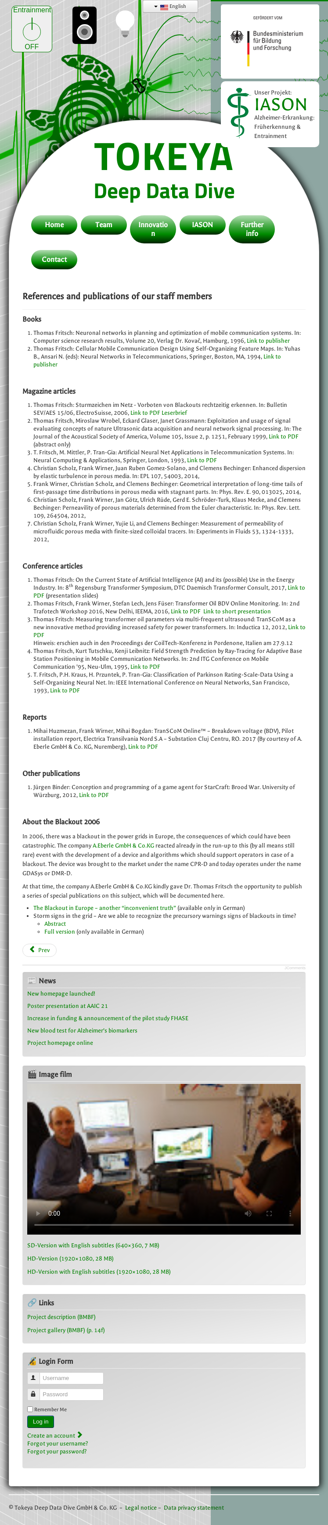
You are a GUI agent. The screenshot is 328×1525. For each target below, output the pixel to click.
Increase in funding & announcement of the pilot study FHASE (107, 1018)
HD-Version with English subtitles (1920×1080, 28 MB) (99, 1271)
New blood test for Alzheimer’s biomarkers (82, 1030)
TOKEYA (164, 155)
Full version (59, 931)
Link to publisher (268, 340)
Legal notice (141, 1507)
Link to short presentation (237, 611)
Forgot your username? (57, 1443)
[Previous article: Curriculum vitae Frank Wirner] (39, 950)
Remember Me (50, 1409)
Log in (40, 1421)
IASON (281, 104)
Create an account (55, 1435)
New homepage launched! (61, 993)
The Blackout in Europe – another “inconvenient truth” (104, 908)
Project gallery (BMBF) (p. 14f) (66, 1330)
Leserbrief (174, 412)
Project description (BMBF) (61, 1317)
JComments (295, 968)
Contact (54, 259)
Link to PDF (145, 412)
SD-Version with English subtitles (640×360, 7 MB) (93, 1245)
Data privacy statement (194, 1507)
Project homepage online (60, 1043)
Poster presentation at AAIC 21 (67, 1006)
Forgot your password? (57, 1451)
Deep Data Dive (164, 190)
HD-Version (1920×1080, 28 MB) (70, 1258)
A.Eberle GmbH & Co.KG (123, 845)
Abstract (55, 923)
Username (37, 1374)
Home (54, 225)
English (170, 6)
